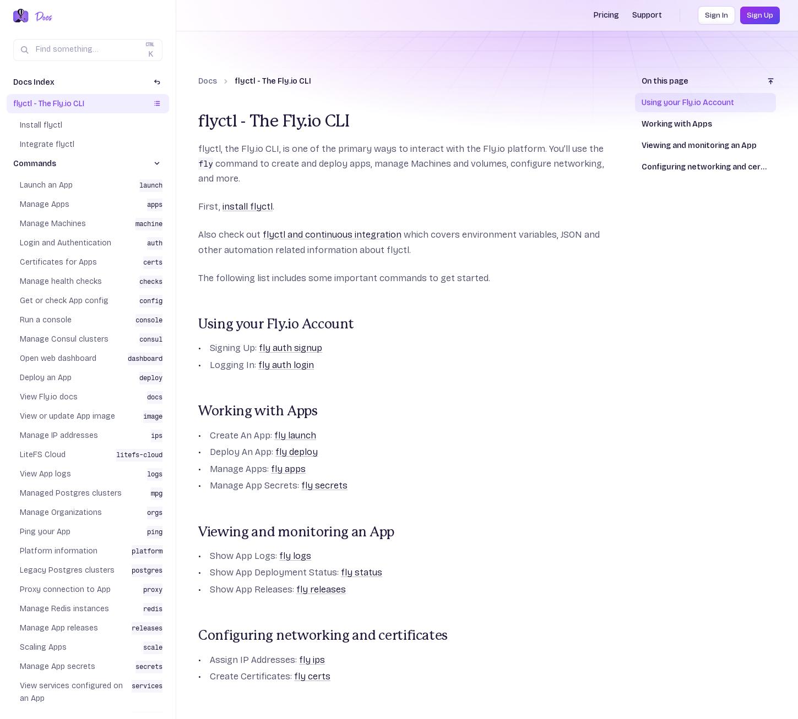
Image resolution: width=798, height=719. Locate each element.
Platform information (58, 551)
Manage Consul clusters (64, 339)
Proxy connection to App (65, 589)
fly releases (321, 589)
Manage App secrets (57, 666)
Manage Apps (44, 204)
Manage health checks (61, 281)
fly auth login (286, 365)
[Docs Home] (41, 16)
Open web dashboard (58, 358)
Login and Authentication (65, 243)
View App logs (45, 474)
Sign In (716, 15)
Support (647, 15)
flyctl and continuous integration (332, 234)
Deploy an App (46, 377)
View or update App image (67, 416)
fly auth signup (290, 348)
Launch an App (46, 185)
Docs (207, 81)
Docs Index (34, 82)
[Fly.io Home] (21, 16)
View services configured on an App (71, 692)
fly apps (288, 469)
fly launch (295, 435)
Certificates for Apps (58, 262)
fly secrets (324, 485)
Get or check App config (64, 300)
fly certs (312, 676)
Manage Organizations (61, 512)
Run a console (46, 320)
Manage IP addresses (59, 435)
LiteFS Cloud (43, 454)
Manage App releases (59, 628)
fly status (361, 572)
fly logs (295, 556)
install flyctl (247, 206)
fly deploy (296, 452)
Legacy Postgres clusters (67, 570)
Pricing (606, 15)
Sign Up (760, 15)
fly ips (312, 660)
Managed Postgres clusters (71, 493)
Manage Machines (53, 223)
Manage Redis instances (64, 608)
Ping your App (45, 531)
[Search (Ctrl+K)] (87, 50)
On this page (665, 81)
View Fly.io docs (49, 397)
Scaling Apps (43, 647)
